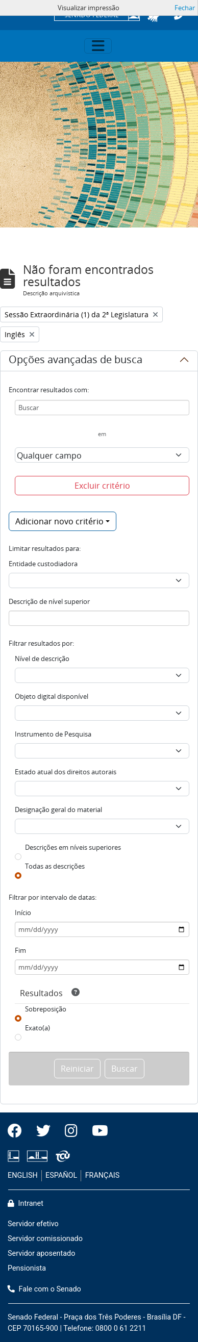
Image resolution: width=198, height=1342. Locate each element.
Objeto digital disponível (51, 696)
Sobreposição (45, 1009)
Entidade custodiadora (43, 563)
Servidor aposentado (41, 1253)
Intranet (25, 1203)
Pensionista (27, 1268)
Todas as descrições (55, 866)
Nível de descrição (42, 658)
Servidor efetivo (33, 1224)
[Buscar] (102, 407)
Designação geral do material (58, 809)
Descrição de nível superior (49, 601)
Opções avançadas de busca (75, 361)
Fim (20, 950)
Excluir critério (102, 485)
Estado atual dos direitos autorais (65, 771)
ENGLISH (23, 1175)
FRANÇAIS (102, 1175)
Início (23, 912)
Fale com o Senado (44, 1289)
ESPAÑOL (61, 1175)
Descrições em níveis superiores (73, 847)
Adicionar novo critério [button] (59, 521)
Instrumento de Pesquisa (53, 734)
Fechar (185, 7)
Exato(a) (37, 1027)
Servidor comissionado (45, 1238)
